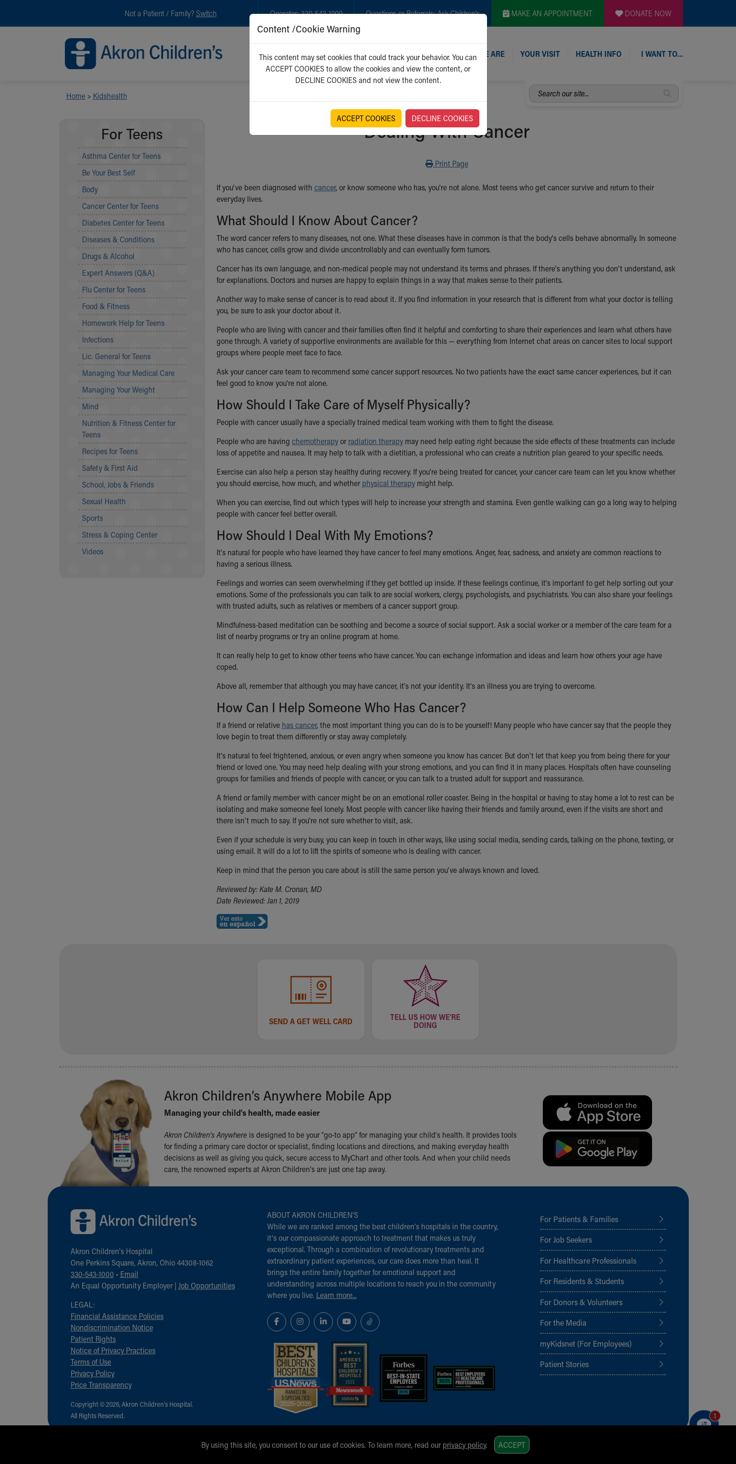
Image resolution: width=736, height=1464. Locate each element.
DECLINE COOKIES (442, 118)
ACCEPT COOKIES (366, 118)
